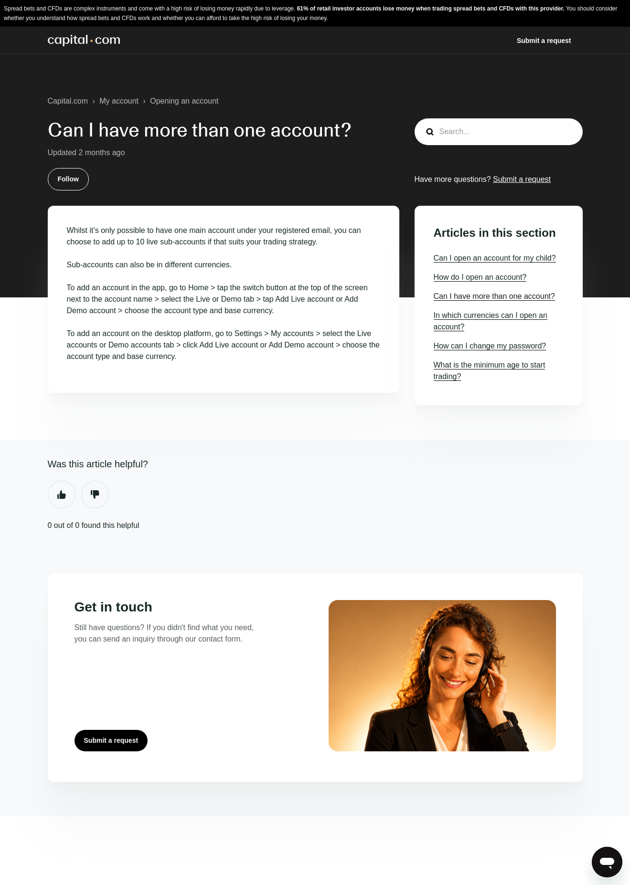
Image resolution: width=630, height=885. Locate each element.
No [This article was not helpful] (95, 494)
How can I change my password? (490, 346)
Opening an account (184, 101)
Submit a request (544, 40)
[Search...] (499, 131)
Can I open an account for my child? (495, 258)
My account (119, 101)
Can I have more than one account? (494, 296)
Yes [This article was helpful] (61, 494)
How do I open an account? (480, 277)
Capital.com (68, 101)
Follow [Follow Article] (68, 179)
